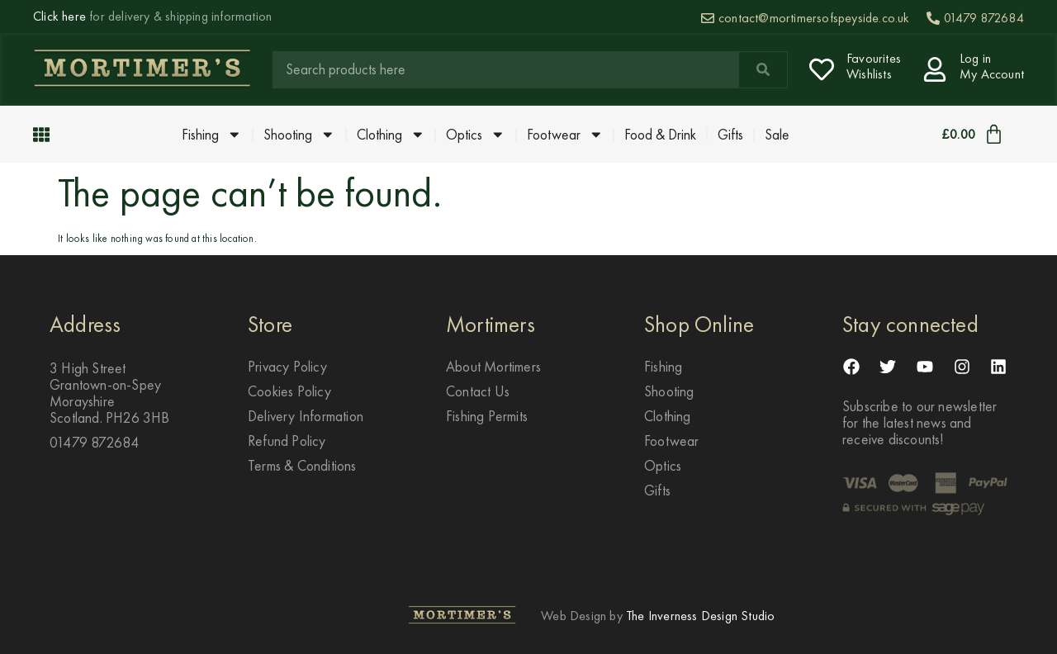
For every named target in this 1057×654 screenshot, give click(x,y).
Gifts (730, 135)
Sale (777, 135)
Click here (59, 16)
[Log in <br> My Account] (934, 69)
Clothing (391, 134)
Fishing (212, 134)
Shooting (299, 134)
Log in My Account (992, 66)
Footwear (565, 134)
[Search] (763, 70)
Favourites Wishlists (873, 66)
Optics (475, 134)
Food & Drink (660, 135)
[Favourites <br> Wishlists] (821, 69)
